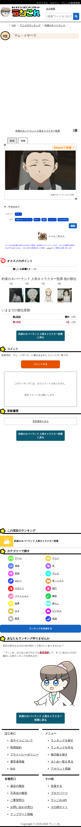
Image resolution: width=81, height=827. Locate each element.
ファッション (18, 596)
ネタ (13, 611)
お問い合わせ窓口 (21, 807)
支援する (56, 785)
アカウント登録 (61, 768)
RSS (12, 768)
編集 (73, 225)
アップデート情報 (21, 814)
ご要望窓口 (17, 800)
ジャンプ (52, 220)
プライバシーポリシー (24, 754)
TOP (13, 25)
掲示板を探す (59, 754)
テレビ (52, 573)
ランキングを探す (62, 740)
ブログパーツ (59, 793)
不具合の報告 (18, 793)
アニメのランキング (30, 25)
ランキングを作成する (40, 628)
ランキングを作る (62, 747)
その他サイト (59, 807)
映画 (13, 573)
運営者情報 (17, 761)
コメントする (40, 364)
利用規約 (16, 747)
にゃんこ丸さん (57, 236)
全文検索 (50, 8)
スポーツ (16, 588)
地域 (51, 618)
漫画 (44, 220)
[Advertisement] (40, 83)
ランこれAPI (59, 800)
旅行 (51, 588)
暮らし (52, 603)
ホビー (15, 580)
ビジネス (53, 611)
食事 (13, 603)
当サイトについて (21, 740)
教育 (13, 618)
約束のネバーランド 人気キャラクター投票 (38, 131)
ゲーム (15, 558)
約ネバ (37, 220)
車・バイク (54, 580)
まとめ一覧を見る (62, 761)
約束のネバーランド (24, 220)
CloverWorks (63, 220)
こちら (48, 248)
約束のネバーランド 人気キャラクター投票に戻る (40, 336)
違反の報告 (17, 785)
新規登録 (44, 652)
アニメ (18, 214)
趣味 (51, 596)
